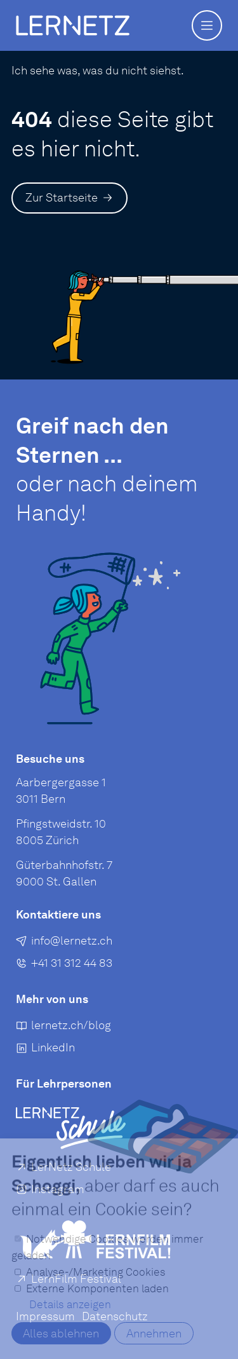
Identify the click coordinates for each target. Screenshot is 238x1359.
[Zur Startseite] (69, 198)
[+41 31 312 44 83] (64, 965)
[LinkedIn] (45, 1050)
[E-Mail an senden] (64, 943)
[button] (207, 25)
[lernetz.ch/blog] (63, 1027)
